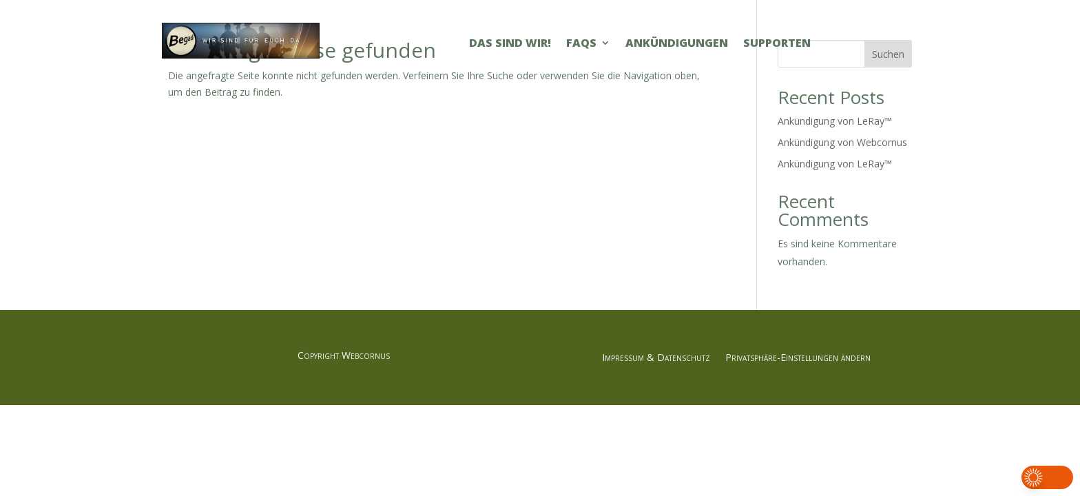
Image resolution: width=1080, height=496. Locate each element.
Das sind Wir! (510, 44)
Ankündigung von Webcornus (842, 142)
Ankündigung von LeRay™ (835, 120)
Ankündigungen (676, 44)
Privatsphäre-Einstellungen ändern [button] (798, 358)
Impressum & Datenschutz (656, 358)
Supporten (777, 44)
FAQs (581, 44)
